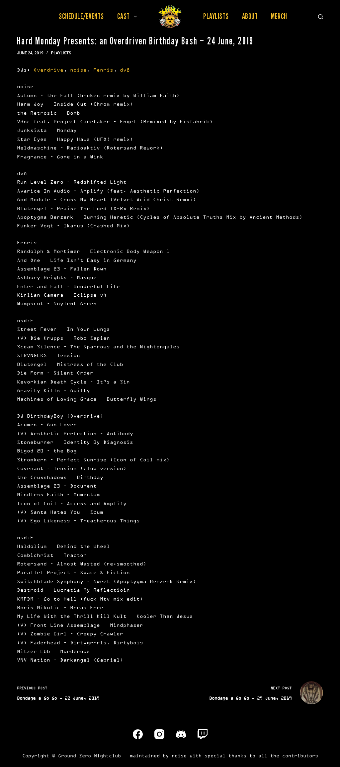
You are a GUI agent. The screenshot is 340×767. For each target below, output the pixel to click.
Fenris (103, 70)
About (250, 16)
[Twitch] (203, 734)
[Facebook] (138, 734)
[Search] (320, 16)
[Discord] (181, 734)
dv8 (125, 70)
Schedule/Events (81, 16)
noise (78, 70)
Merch (279, 16)
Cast (128, 16)
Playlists (216, 16)
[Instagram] (159, 734)
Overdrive (48, 70)
